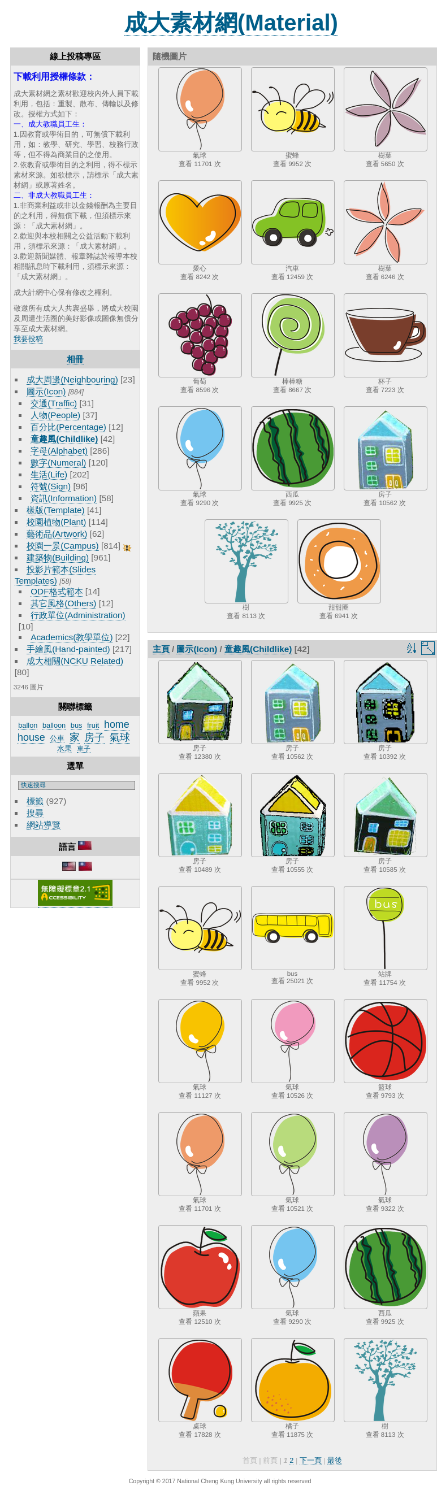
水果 (64, 748)
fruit (93, 725)
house (31, 737)
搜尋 (35, 813)
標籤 (35, 801)
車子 (83, 748)
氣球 (120, 737)
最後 (334, 1460)
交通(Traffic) (54, 403)
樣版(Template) (56, 510)
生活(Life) (49, 474)
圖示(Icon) (46, 391)
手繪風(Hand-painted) (68, 649)
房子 (94, 737)
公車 (57, 738)
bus (77, 725)
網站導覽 (43, 824)
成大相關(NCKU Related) (75, 661)
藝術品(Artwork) (57, 533)
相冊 (75, 359)
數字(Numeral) (58, 462)
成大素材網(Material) (231, 22)
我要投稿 (28, 339)
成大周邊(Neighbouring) (72, 379)
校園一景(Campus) (62, 545)
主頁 (161, 649)
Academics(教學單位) (72, 637)
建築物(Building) (58, 557)
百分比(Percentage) (68, 427)
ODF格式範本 (57, 591)
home (116, 724)
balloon (54, 725)
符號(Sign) (51, 486)
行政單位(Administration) (78, 615)
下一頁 (311, 1460)
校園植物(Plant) (56, 522)
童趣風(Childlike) (64, 439)
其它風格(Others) (63, 603)
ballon (27, 725)
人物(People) (55, 415)
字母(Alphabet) (59, 450)
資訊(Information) (64, 498)
